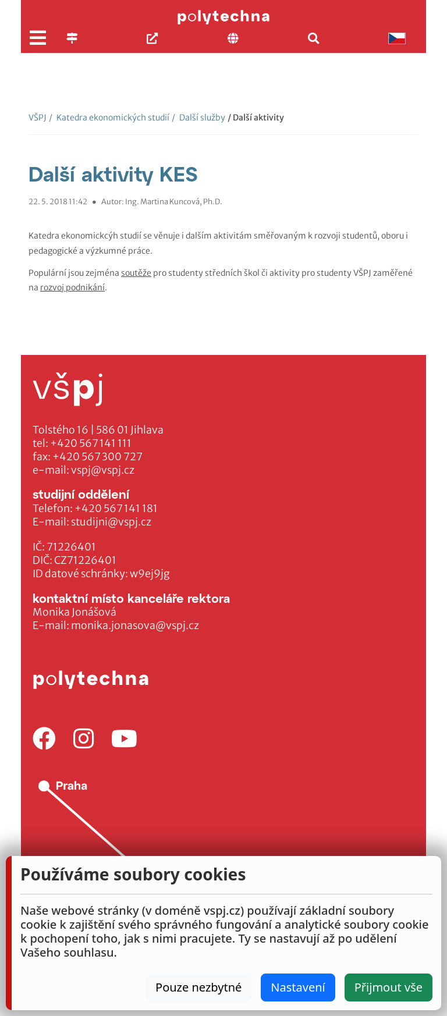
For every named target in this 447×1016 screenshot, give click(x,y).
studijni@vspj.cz (111, 522)
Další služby (198, 117)
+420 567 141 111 (91, 443)
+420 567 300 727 (97, 456)
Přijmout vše (388, 987)
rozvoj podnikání (72, 287)
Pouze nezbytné (198, 987)
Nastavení (298, 987)
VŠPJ (38, 117)
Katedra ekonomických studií (109, 117)
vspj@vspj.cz (102, 470)
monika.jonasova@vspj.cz (135, 625)
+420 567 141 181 (116, 508)
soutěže (136, 273)
